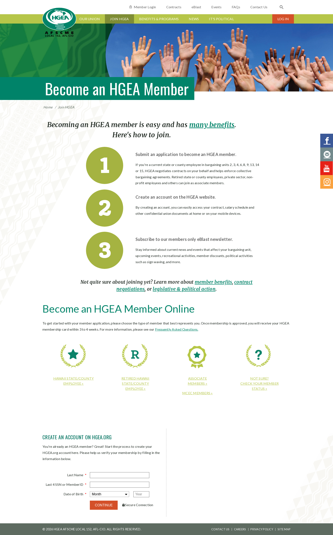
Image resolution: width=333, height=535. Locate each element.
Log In (283, 19)
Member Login (142, 7)
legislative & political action (184, 289)
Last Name (75, 475)
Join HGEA (119, 19)
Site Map (284, 529)
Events (216, 7)
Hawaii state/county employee (73, 380)
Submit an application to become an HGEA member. (185, 154)
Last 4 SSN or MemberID (64, 484)
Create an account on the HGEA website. (175, 196)
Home (47, 107)
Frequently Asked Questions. (176, 329)
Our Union (89, 19)
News (194, 19)
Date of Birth (73, 494)
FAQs (236, 7)
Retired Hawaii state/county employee (135, 383)
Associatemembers (197, 380)
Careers (240, 529)
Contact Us (259, 7)
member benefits (213, 282)
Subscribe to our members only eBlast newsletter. (184, 239)
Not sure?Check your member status (259, 383)
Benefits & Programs (159, 19)
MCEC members (196, 393)
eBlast (196, 7)
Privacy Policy (261, 529)
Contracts (173, 7)
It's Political (221, 19)
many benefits (211, 125)
